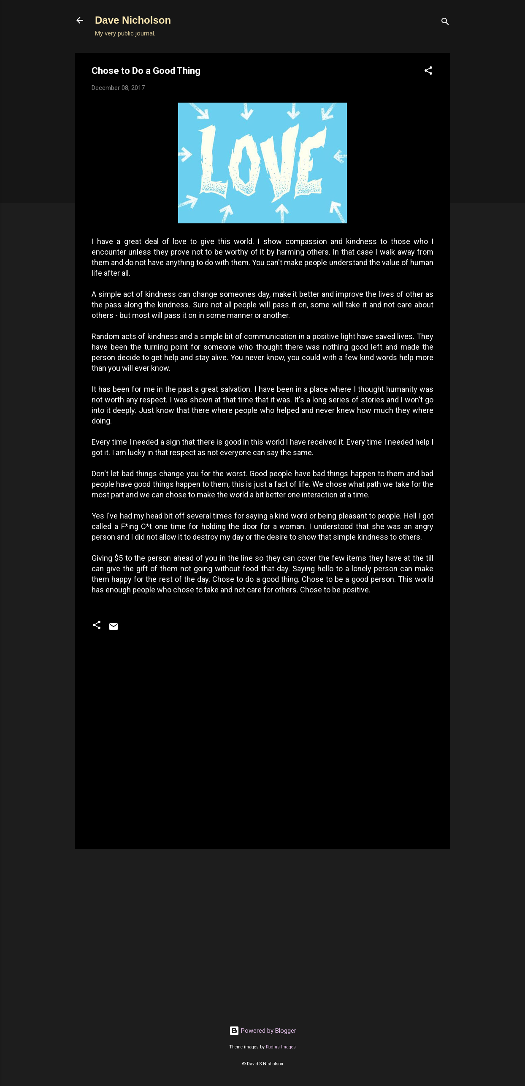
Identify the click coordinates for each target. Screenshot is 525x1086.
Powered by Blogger (262, 1030)
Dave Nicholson (133, 20)
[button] (428, 72)
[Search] (445, 23)
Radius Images (281, 1047)
